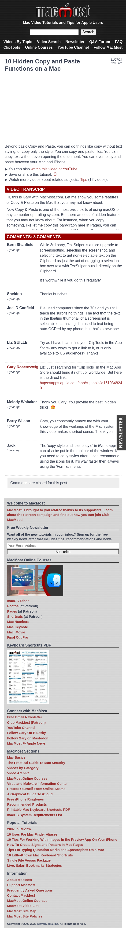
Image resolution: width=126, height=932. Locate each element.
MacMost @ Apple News (26, 743)
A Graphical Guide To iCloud (29, 794)
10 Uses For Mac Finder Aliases (32, 834)
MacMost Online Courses (27, 778)
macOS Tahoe (18, 601)
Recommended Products (27, 804)
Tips (83, 180)
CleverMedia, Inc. (48, 923)
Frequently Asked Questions (30, 890)
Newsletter (75, 42)
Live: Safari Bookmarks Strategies (34, 865)
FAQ (119, 42)
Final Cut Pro (17, 637)
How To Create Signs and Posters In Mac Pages (45, 845)
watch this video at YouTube (54, 169)
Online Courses (39, 47)
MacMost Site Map (21, 911)
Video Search (49, 42)
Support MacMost (21, 885)
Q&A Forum (99, 42)
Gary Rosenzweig (22, 367)
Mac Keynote (17, 627)
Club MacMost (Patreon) (26, 722)
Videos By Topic (18, 42)
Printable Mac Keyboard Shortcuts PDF (38, 809)
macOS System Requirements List (34, 815)
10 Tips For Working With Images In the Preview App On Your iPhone (62, 839)
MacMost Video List (22, 906)
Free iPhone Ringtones (25, 799)
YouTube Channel (73, 47)
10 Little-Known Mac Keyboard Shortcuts (40, 855)
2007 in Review (19, 829)
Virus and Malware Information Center (37, 784)
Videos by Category (22, 768)
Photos (13, 606)
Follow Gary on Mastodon (27, 738)
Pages (12, 611)
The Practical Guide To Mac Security (36, 763)
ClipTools (12, 47)
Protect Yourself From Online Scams (36, 789)
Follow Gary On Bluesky (26, 733)
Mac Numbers (18, 622)
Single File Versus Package (29, 860)
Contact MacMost (21, 895)
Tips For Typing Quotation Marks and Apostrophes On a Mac (55, 850)
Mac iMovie (16, 632)
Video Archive (18, 773)
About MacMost (19, 880)
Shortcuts (15, 616)
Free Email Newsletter (24, 717)
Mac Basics (16, 757)
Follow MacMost (108, 47)
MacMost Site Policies (24, 916)
